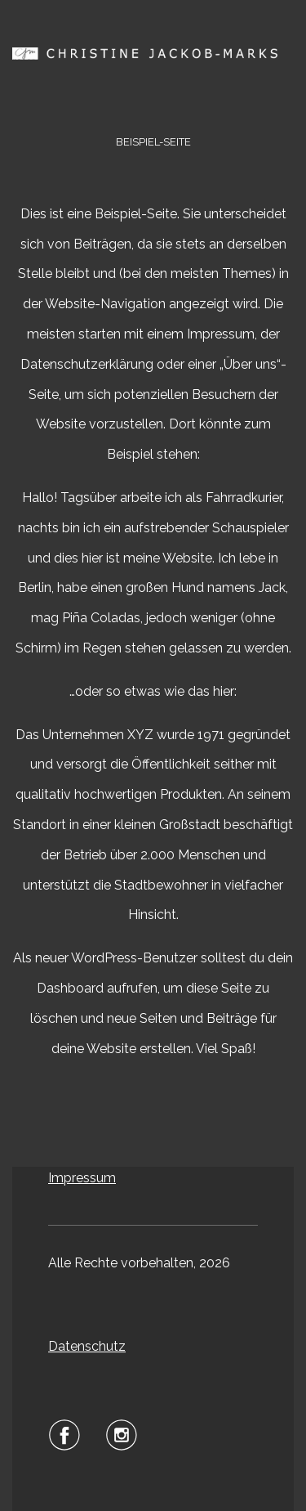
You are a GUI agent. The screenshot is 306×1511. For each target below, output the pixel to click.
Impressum (82, 1178)
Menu (153, 98)
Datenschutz (87, 1346)
